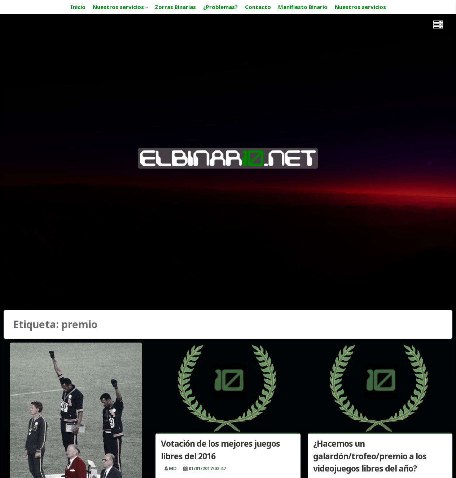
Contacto (258, 6)
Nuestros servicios (118, 6)
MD (173, 468)
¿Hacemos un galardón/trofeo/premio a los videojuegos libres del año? (369, 456)
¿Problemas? (220, 6)
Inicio (78, 6)
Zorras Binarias (175, 6)
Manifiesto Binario (303, 6)
